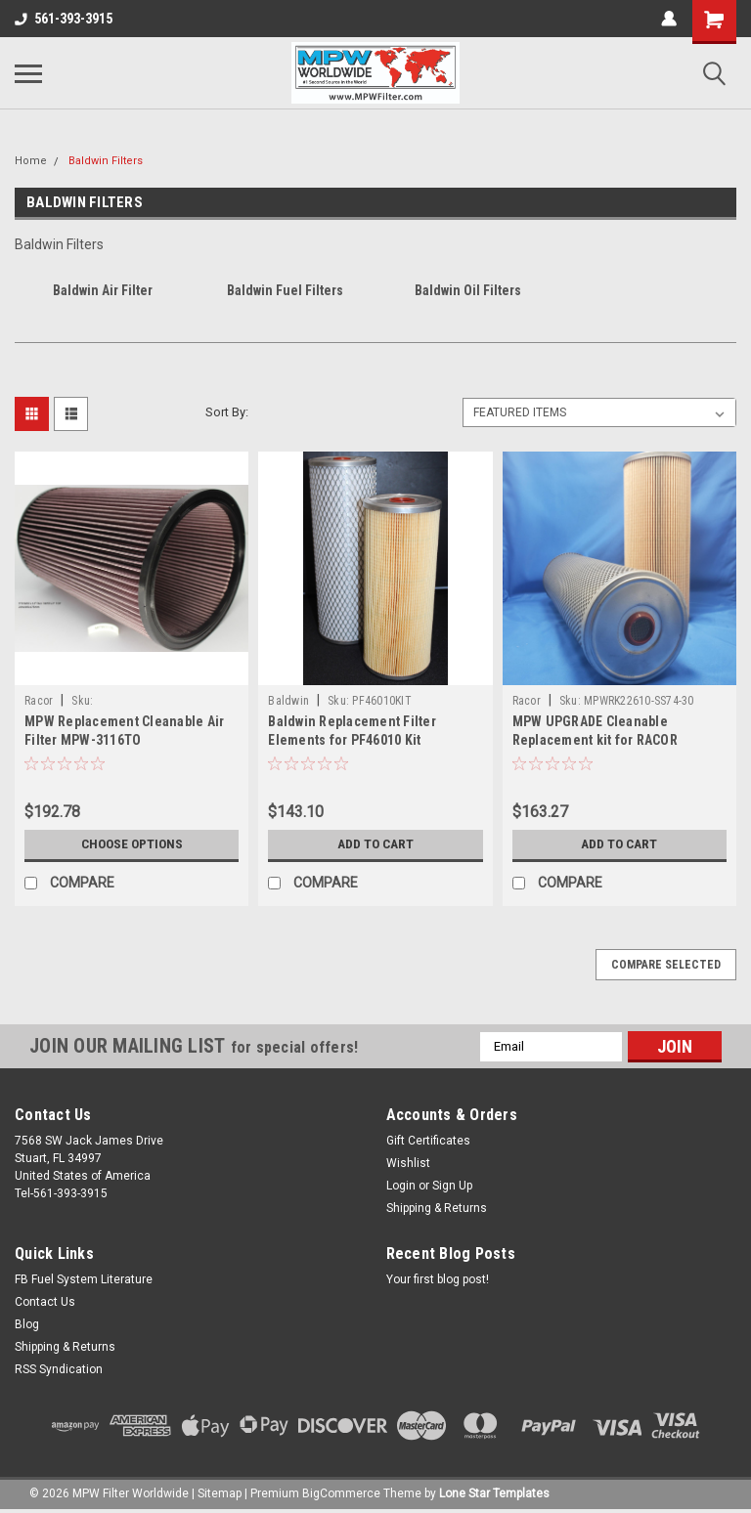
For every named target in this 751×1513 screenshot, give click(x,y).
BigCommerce (341, 1493)
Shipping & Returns (436, 1208)
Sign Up (452, 1185)
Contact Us (45, 1302)
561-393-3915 (63, 18)
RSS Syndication (59, 1369)
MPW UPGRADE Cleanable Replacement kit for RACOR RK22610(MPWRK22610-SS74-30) (611, 739)
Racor (38, 701)
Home (31, 160)
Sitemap (220, 1493)
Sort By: (226, 412)
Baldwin (288, 701)
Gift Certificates (428, 1140)
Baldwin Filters (105, 160)
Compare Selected (666, 965)
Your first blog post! (437, 1279)
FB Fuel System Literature (84, 1279)
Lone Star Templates (494, 1493)
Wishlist (408, 1163)
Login (401, 1185)
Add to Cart (375, 844)
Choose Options (132, 844)
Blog (27, 1324)
